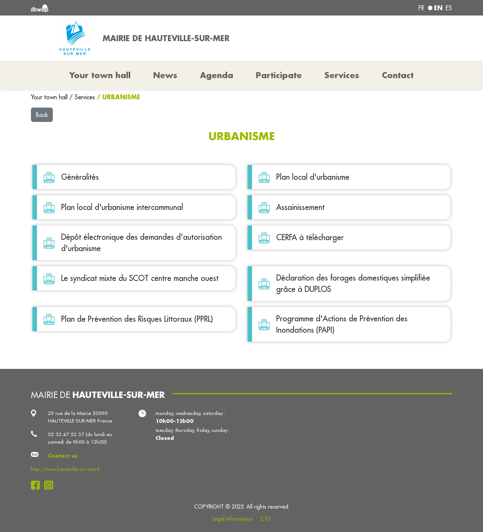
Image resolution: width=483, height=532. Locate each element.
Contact (398, 75)
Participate (279, 75)
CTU (265, 518)
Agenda (216, 75)
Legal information (232, 518)
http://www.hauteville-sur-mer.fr (65, 469)
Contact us (62, 455)
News (165, 75)
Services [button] (342, 75)
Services (86, 97)
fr (421, 8)
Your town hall (50, 97)
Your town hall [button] (100, 75)
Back (42, 115)
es (449, 8)
